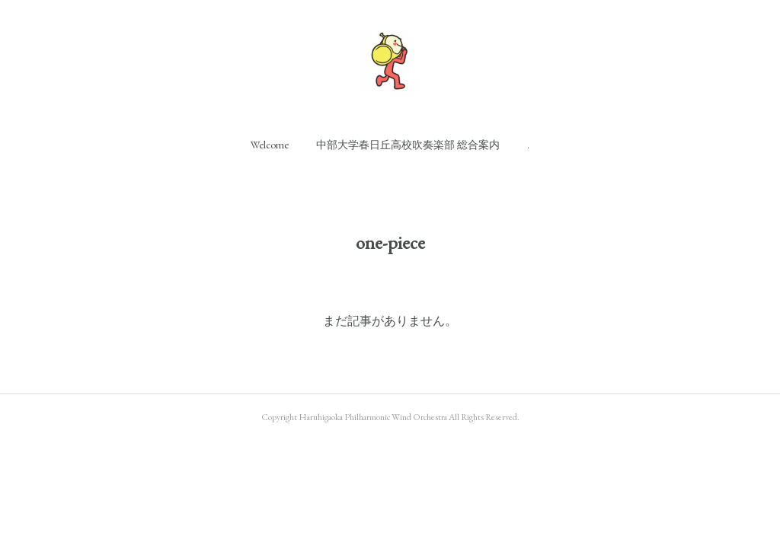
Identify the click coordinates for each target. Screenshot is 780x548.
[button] (270, 144)
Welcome (270, 144)
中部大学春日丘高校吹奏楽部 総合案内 (408, 144)
